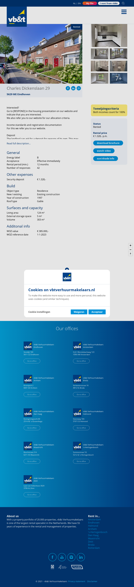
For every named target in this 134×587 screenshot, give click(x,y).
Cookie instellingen (39, 311)
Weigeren (79, 311)
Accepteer (97, 311)
